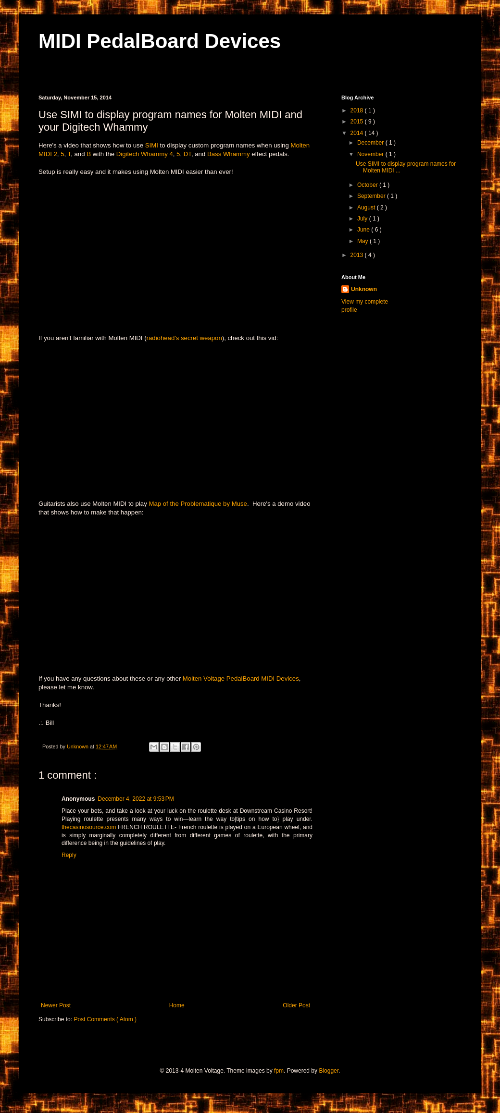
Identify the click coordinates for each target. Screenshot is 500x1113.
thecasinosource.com (89, 827)
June (364, 229)
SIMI (151, 145)
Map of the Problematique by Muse (198, 503)
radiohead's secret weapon (184, 338)
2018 (357, 110)
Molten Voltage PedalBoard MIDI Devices (241, 678)
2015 (357, 121)
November (371, 154)
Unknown (364, 289)
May (363, 241)
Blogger (328, 1070)
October (368, 185)
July (363, 218)
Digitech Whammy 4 (144, 154)
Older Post (296, 1005)
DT (187, 154)
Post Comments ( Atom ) (105, 1019)
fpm (279, 1070)
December (371, 142)
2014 (357, 133)
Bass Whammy (228, 154)
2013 (357, 255)
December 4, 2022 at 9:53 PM (136, 798)
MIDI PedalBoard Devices (159, 41)
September (372, 196)
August (367, 207)
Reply (69, 855)
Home (177, 1005)
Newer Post (56, 1005)
